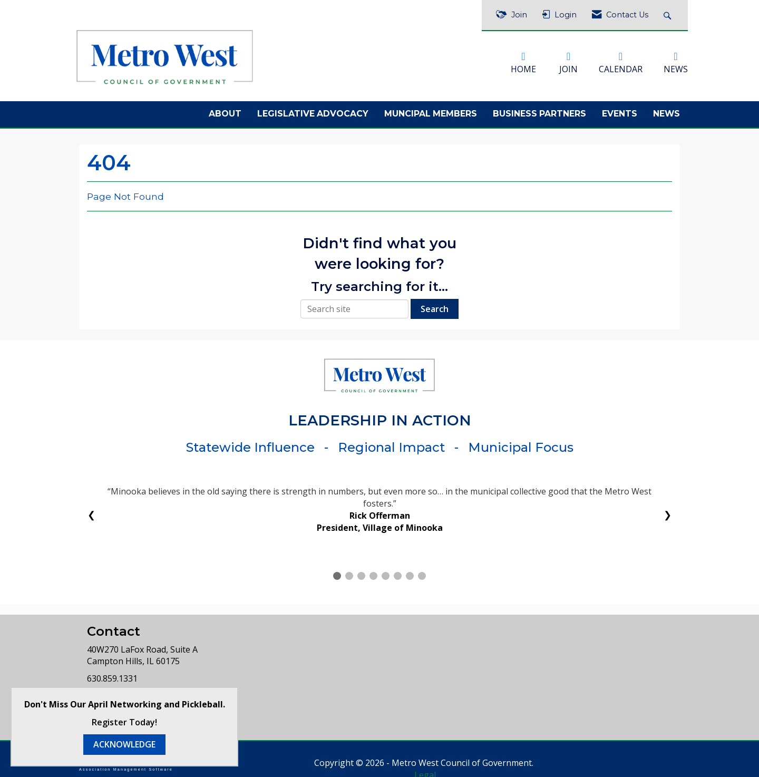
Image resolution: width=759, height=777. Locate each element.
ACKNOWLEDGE (124, 744)
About (225, 110)
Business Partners (539, 110)
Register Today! (124, 722)
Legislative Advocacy (312, 110)
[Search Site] (668, 15)
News (666, 110)
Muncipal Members (430, 110)
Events (619, 110)
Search (435, 305)
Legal (482, 759)
